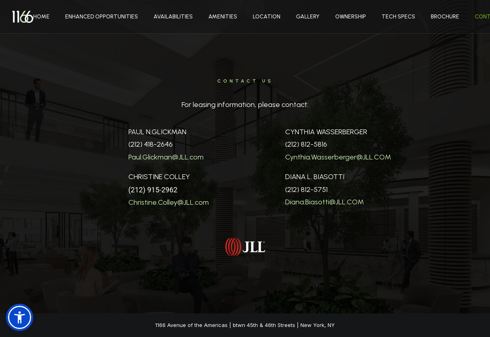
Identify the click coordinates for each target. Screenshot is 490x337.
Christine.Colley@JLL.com (168, 202)
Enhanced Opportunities (101, 16)
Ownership (350, 16)
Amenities (222, 16)
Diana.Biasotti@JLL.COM (324, 202)
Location (266, 16)
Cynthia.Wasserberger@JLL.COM (338, 157)
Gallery (308, 16)
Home (41, 16)
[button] (19, 317)
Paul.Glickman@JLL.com (166, 157)
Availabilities (173, 16)
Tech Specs (398, 16)
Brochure (445, 16)
